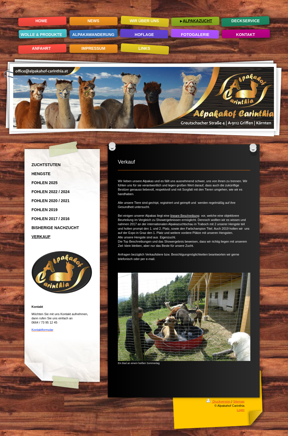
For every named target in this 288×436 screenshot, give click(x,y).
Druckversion (218, 401)
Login (240, 410)
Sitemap (238, 401)
